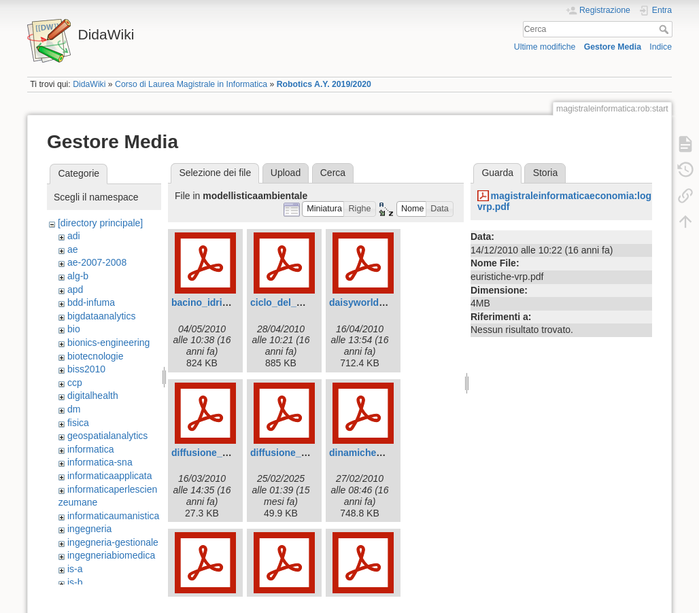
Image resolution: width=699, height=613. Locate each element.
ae (72, 249)
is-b (75, 582)
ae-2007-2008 (96, 262)
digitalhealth (92, 395)
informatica (90, 449)
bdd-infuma (91, 302)
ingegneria (89, 528)
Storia (545, 172)
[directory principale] (100, 222)
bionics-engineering (108, 342)
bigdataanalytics (101, 316)
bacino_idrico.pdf (211, 302)
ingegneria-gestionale (112, 542)
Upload (286, 172)
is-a (75, 568)
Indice (660, 47)
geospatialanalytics (107, 435)
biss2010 (86, 369)
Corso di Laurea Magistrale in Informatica (191, 84)
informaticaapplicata (109, 475)
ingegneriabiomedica (111, 555)
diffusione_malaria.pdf (301, 452)
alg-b (77, 275)
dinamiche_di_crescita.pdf (389, 452)
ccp (74, 382)
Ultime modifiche (545, 47)
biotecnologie (95, 356)
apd (75, 289)
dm (73, 409)
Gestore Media (612, 47)
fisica (78, 422)
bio (73, 328)
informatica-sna (100, 462)
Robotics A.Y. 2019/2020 (324, 84)
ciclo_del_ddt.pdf (289, 302)
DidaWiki (89, 84)
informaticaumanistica (113, 515)
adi (73, 235)
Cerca (665, 29)
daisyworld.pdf (362, 302)
